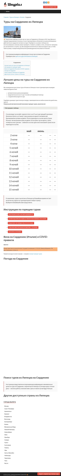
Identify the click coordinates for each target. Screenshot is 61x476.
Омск (5, 434)
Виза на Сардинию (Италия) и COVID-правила (16, 69)
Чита (5, 460)
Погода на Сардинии (9, 70)
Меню (8, 11)
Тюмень (6, 447)
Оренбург (7, 437)
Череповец (7, 458)
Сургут (6, 442)
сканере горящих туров (35, 254)
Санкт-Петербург (9, 408)
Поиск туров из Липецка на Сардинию (14, 72)
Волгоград (7, 419)
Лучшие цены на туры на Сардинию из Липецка (17, 65)
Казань (6, 424)
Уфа (5, 450)
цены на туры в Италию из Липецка (26, 56)
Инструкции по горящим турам (12, 67)
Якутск (6, 463)
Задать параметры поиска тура (49, 474)
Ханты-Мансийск (9, 453)
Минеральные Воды (10, 427)
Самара (6, 440)
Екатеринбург (8, 421)
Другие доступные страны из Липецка (14, 74)
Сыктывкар (7, 445)
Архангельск (7, 411)
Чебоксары (7, 455)
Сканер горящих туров (50, 6)
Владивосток (8, 416)
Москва (6, 406)
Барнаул (6, 414)
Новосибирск (8, 432)
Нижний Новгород (9, 429)
